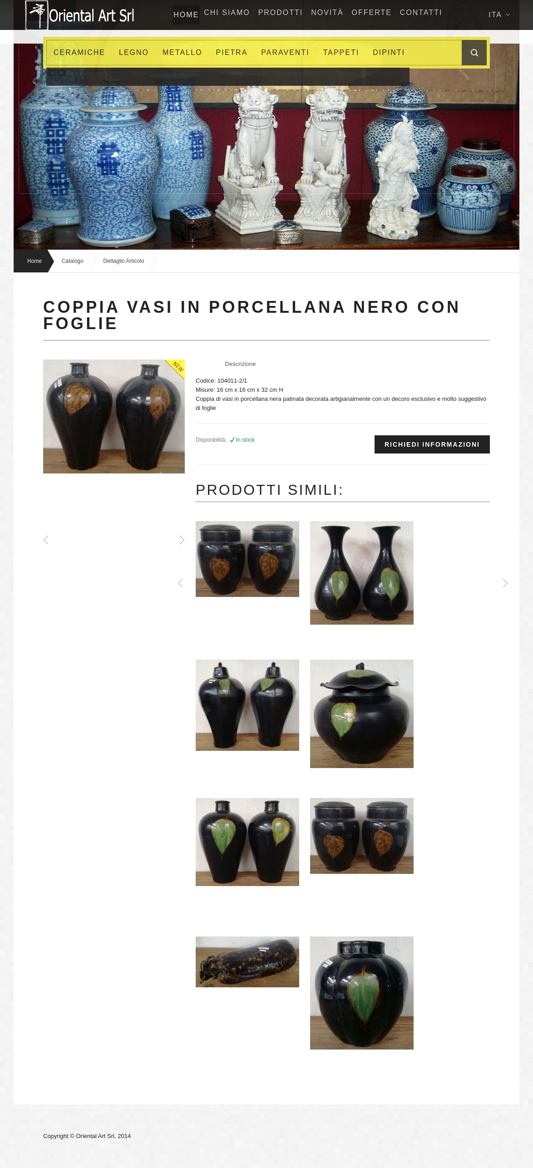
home (191, 15)
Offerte (399, 15)
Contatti (452, 15)
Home (34, 261)
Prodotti (298, 15)
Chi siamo (240, 15)
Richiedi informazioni (432, 444)
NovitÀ (349, 15)
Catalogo (73, 261)
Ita (499, 45)
